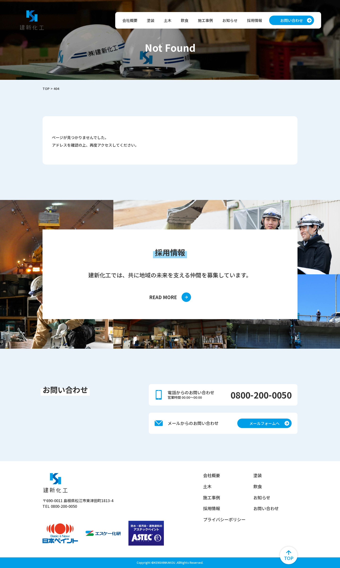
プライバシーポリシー (224, 519)
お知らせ (230, 20)
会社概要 (129, 20)
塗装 (150, 20)
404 (56, 88)
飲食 (184, 20)
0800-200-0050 (261, 395)
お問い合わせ (266, 508)
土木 (167, 20)
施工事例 (205, 20)
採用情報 (254, 20)
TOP (46, 88)
